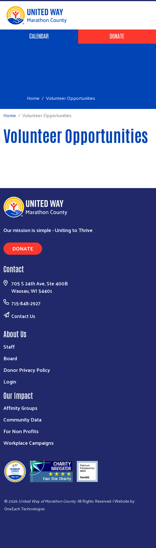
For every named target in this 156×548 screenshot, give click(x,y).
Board (10, 358)
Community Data (22, 419)
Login (9, 381)
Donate (117, 35)
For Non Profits (21, 431)
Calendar (39, 35)
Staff (9, 346)
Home (33, 98)
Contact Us (23, 316)
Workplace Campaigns (28, 442)
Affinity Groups (20, 407)
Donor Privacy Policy (26, 369)
